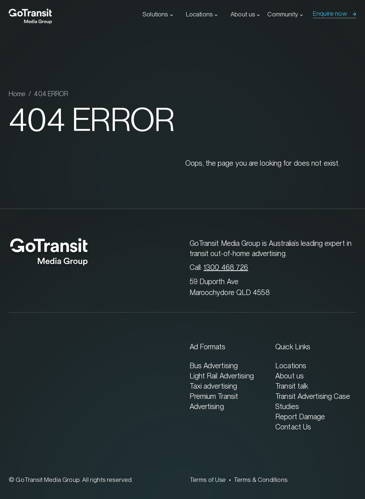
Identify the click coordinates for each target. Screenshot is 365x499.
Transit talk (291, 386)
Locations (199, 14)
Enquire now (330, 13)
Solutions (155, 14)
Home (17, 94)
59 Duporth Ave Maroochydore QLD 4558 (230, 286)
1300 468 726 (225, 267)
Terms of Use (208, 479)
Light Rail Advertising (222, 376)
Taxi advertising (213, 386)
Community (282, 14)
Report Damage (300, 416)
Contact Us (293, 427)
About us (242, 14)
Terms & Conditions (260, 479)
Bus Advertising (214, 365)
